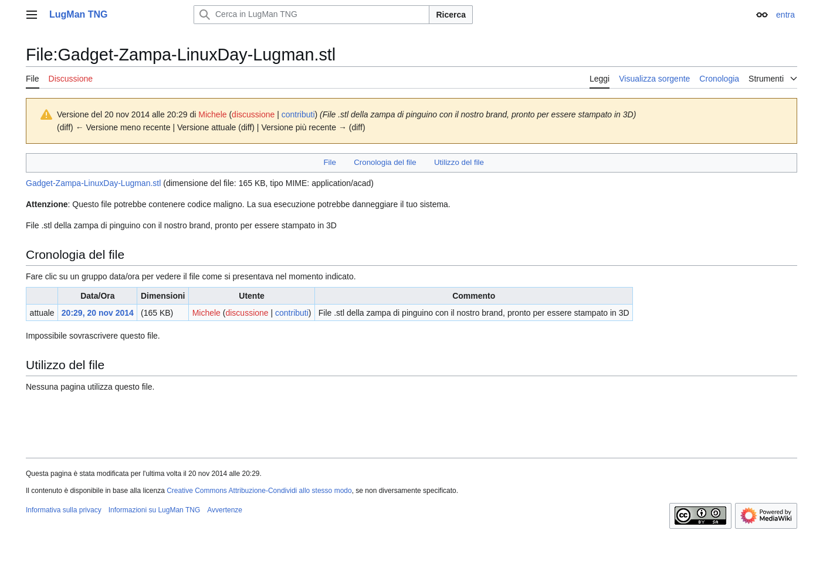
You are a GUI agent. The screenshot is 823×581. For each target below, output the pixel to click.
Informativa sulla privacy (63, 510)
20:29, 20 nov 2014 (98, 312)
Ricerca (451, 14)
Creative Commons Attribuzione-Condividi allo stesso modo (259, 491)
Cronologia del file (385, 162)
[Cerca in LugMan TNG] (311, 14)
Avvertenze (224, 510)
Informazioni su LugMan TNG (155, 510)
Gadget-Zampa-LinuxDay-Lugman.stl (93, 183)
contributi (298, 114)
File (329, 162)
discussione (253, 114)
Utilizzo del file (459, 162)
